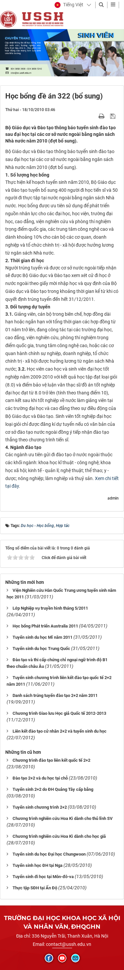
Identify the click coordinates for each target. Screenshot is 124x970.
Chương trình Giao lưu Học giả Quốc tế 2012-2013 (59, 713)
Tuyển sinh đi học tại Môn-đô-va (43, 876)
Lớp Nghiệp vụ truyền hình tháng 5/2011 (50, 608)
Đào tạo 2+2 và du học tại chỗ (40, 778)
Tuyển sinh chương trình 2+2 (40, 807)
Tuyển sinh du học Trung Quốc (41, 648)
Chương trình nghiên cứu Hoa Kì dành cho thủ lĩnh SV (63, 818)
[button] (69, 5)
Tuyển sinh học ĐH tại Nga (37, 865)
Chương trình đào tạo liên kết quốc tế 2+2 (51, 760)
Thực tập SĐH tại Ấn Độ (35, 887)
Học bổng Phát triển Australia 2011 (45, 626)
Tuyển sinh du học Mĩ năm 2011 (42, 637)
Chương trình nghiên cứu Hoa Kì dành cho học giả (59, 836)
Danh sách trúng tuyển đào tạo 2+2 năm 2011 (55, 695)
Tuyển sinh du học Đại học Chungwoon (49, 854)
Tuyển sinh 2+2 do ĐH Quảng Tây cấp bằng (53, 789)
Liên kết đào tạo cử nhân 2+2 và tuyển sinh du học (59, 731)
